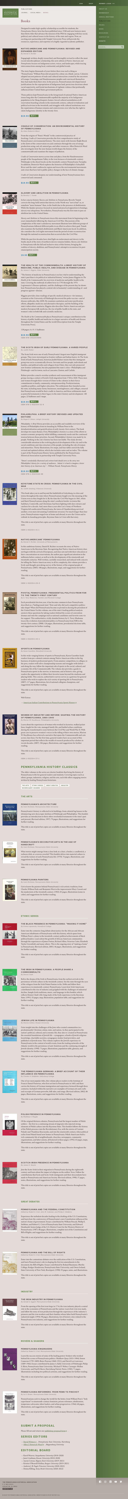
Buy (34, 116)
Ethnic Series (37, 785)
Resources (103, 33)
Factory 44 (56, 1495)
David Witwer (30, 1442)
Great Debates (52, 785)
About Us (103, 9)
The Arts (25, 785)
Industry (64, 785)
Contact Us (104, 37)
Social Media (35, 12)
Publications (104, 21)
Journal (24, 12)
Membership (104, 13)
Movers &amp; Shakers (31, 788)
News (101, 29)
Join (81, 3)
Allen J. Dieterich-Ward (33, 1445)
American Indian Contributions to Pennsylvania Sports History (50, 703)
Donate (102, 41)
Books (45, 12)
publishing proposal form (56, 1431)
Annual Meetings (106, 17)
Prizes (101, 25)
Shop (91, 3)
